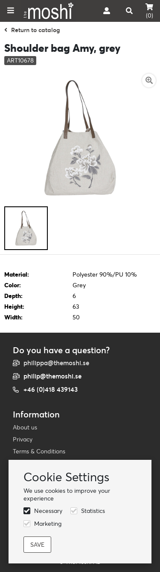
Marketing (47, 523)
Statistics (93, 511)
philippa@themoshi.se (56, 363)
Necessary (48, 511)
